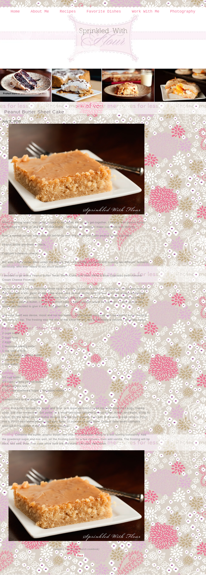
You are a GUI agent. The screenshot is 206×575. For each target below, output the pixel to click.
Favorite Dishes (104, 11)
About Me (40, 11)
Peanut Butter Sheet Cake (34, 112)
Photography (182, 11)
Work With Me (145, 11)
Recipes (68, 11)
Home (15, 11)
